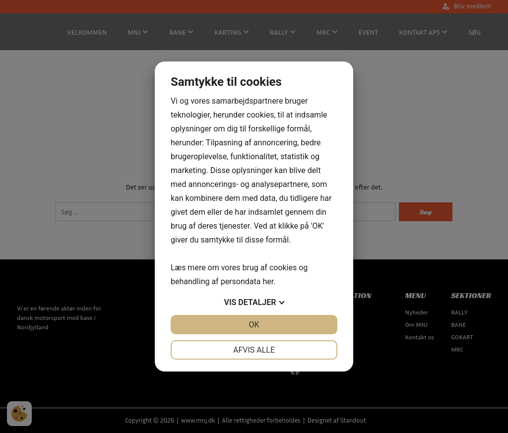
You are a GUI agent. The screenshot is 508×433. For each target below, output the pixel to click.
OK (254, 324)
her (267, 281)
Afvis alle (254, 350)
